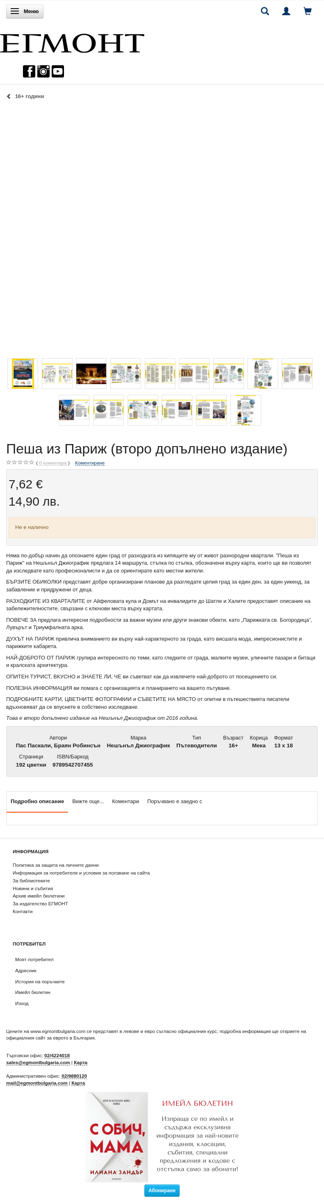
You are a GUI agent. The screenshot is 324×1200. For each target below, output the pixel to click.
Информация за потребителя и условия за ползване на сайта (81, 872)
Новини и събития (33, 888)
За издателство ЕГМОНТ (40, 903)
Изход (22, 1003)
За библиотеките (31, 880)
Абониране (162, 1190)
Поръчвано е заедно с (174, 801)
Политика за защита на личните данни (55, 865)
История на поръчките (40, 981)
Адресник (26, 970)
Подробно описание (37, 801)
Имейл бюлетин (32, 992)
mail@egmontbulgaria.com (37, 1082)
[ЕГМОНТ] (72, 41)
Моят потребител (34, 959)
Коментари (125, 801)
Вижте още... (88, 801)
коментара (52, 463)
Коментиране (90, 462)
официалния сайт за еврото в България (50, 1037)
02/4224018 (57, 1055)
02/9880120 (74, 1076)
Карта (80, 1062)
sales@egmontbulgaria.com (38, 1062)
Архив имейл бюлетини (39, 895)
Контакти (23, 911)
